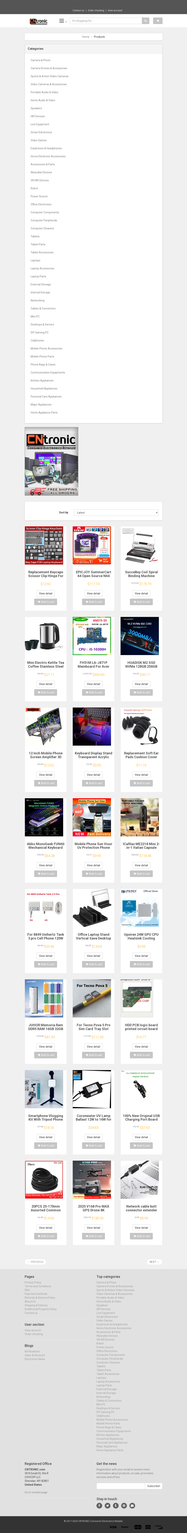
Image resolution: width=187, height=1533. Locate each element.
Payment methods (36, 1297)
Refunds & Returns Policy (40, 1300)
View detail (45, 593)
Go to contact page (36, 1495)
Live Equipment (40, 124)
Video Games (39, 140)
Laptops (35, 260)
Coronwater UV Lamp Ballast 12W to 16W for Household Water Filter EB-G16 (93, 1121)
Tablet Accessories (42, 252)
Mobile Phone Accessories (46, 348)
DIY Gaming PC (40, 332)
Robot (34, 188)
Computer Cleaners (42, 228)
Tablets (35, 236)
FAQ (27, 1293)
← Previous (35, 1261)
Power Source (39, 196)
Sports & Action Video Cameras (50, 76)
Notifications (32, 1354)
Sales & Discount (35, 1358)
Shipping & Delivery (36, 1308)
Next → (155, 1261)
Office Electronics (41, 204)
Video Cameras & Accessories (49, 84)
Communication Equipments (48, 372)
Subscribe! (153, 1489)
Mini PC (35, 316)
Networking (37, 300)
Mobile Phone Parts (42, 356)
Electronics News (35, 1362)
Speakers (36, 108)
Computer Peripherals (44, 220)
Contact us (78, 10)
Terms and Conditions (38, 1289)
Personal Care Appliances (46, 396)
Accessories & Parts (43, 164)
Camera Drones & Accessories (49, 68)
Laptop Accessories (42, 268)
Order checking (96, 10)
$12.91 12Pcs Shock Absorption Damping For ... (106, 3)
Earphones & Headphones (46, 148)
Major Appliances (41, 404)
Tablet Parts (38, 244)
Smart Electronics (41, 132)
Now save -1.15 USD (68, 4)
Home (85, 36)
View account (115, 10)
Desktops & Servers (42, 324)
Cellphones (37, 340)
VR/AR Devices (40, 180)
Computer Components (45, 212)
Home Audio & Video (43, 100)
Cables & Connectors (43, 308)
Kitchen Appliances (42, 380)
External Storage (41, 284)
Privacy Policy (33, 1285)
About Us (30, 1304)
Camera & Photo (41, 60)
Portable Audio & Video (44, 92)
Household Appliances (44, 388)
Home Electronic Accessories (48, 156)
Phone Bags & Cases (43, 364)
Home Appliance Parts (44, 412)
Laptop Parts (38, 276)
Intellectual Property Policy (41, 1312)
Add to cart (46, 601)
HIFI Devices (38, 116)
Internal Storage (40, 292)
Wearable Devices (41, 172)
